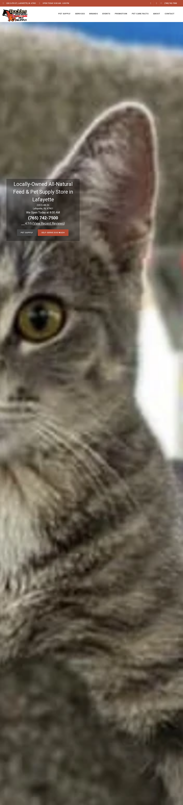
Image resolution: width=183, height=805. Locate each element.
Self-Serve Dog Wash (53, 232)
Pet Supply (27, 232)
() (48, 223)
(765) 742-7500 (43, 217)
